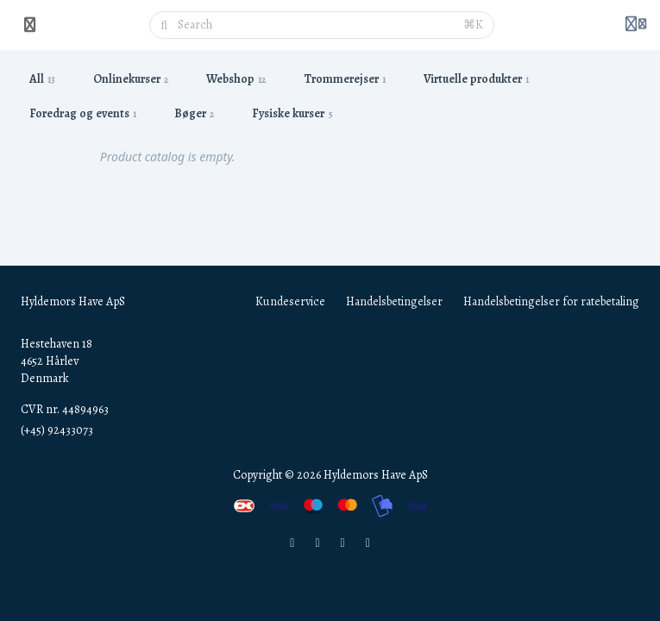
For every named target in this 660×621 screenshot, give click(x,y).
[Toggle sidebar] (30, 25)
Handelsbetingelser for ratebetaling (551, 301)
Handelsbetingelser (394, 301)
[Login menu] (635, 25)
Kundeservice (290, 301)
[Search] (315, 25)
